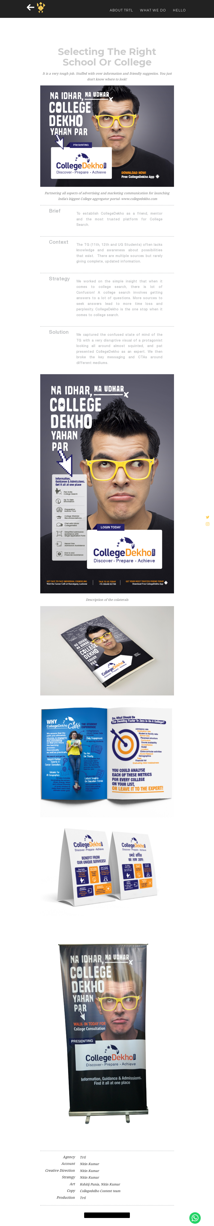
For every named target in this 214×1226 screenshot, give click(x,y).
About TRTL (121, 14)
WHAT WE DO (153, 14)
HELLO (179, 14)
